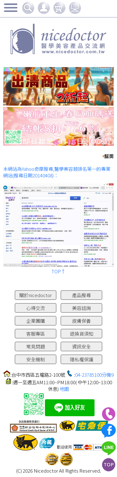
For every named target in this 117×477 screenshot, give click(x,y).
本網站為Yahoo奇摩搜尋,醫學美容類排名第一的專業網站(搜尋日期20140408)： (56, 172)
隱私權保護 (81, 359)
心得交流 (35, 308)
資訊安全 (81, 346)
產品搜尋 (81, 295)
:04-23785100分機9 (94, 374)
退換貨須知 (81, 333)
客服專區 (35, 333)
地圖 (64, 388)
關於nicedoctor (35, 295)
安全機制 (35, 359)
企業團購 (35, 320)
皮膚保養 (81, 320)
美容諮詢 (81, 308)
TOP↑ (58, 271)
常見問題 (35, 346)
